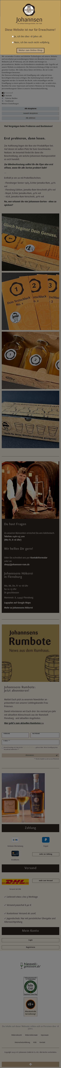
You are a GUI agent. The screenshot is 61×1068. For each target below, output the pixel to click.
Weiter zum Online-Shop (30, 50)
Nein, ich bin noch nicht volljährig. (31, 42)
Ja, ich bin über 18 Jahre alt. (27, 36)
